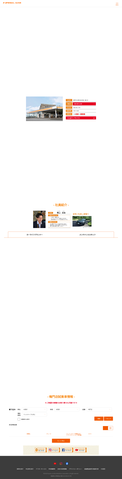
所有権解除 (52, 469)
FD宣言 (103, 469)
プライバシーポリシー (75, 469)
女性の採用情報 (62, 469)
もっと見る (62, 441)
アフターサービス (41, 469)
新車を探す (20, 469)
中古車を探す (30, 469)
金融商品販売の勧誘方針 (91, 469)
